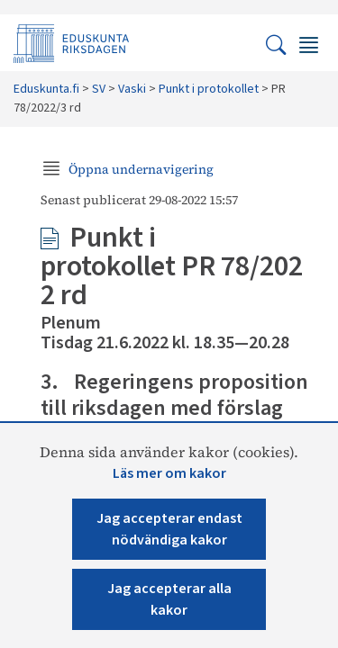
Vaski (132, 89)
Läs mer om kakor (169, 473)
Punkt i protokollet (209, 89)
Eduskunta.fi (46, 89)
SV (98, 89)
